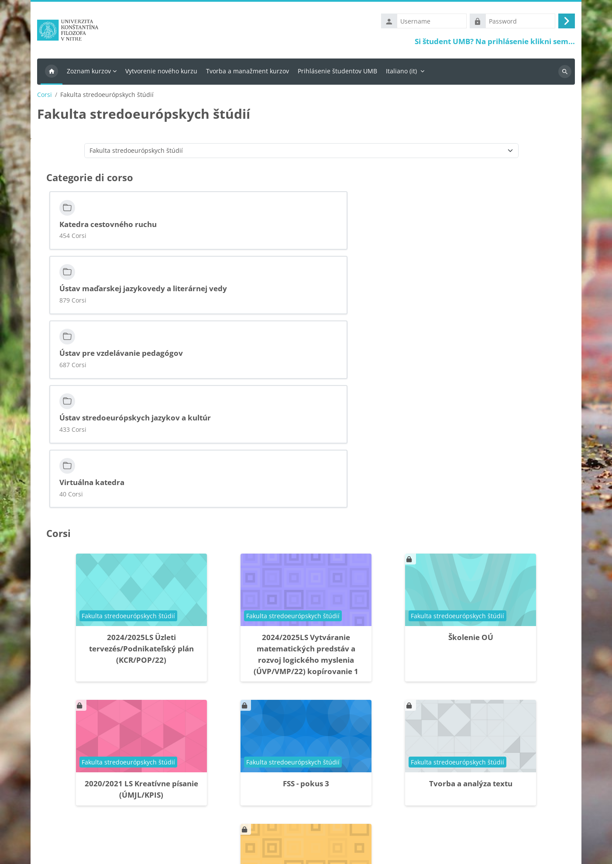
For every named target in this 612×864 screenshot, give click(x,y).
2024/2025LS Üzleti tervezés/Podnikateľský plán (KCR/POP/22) (141, 480)
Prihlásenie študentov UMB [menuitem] (337, 73)
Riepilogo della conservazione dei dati (90, 841)
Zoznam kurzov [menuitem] (89, 73)
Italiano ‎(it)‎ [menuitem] (401, 73)
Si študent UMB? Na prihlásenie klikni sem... (495, 42)
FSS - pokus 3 (306, 615)
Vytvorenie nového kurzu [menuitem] (161, 73)
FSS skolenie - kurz (305, 739)
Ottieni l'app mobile (64, 852)
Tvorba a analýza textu (470, 615)
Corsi (44, 96)
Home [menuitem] (51, 73)
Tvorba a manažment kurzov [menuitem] (247, 73)
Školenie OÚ (470, 469)
